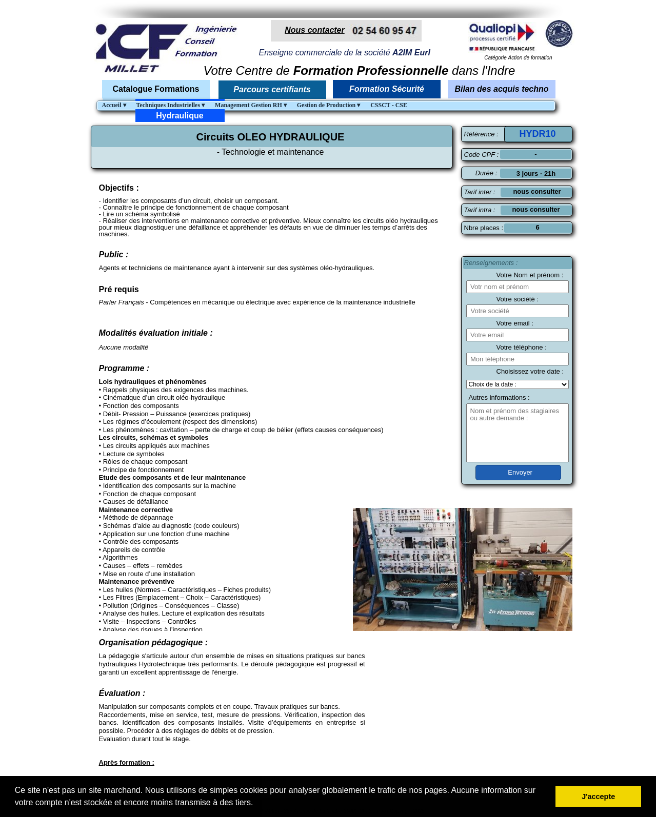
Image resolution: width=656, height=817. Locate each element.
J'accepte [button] (598, 796)
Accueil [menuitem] (114, 105)
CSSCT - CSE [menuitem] (388, 105)
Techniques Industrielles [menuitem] (170, 105)
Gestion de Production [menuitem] (328, 105)
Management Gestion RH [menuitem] (251, 105)
